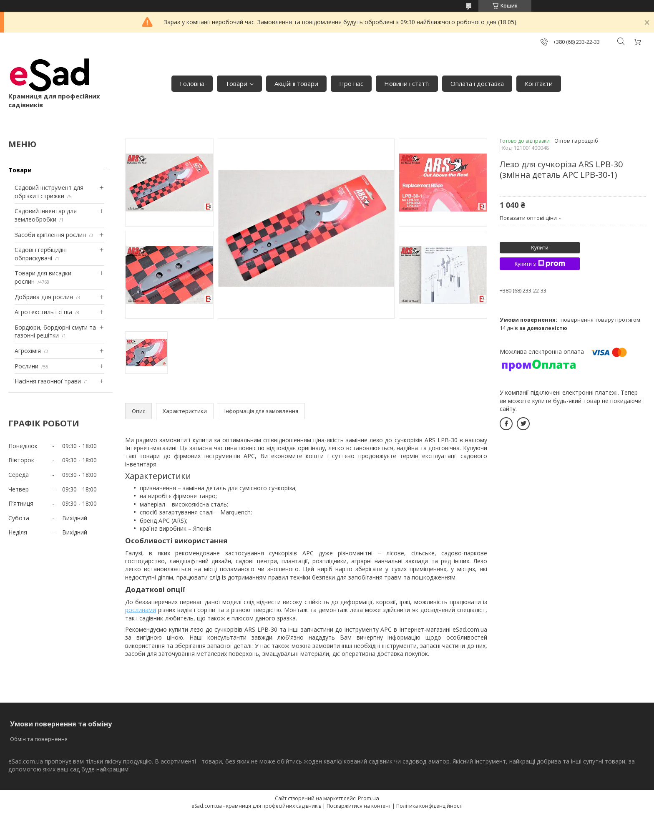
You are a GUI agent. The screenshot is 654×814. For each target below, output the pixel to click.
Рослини (26, 366)
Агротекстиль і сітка (43, 312)
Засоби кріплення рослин (50, 235)
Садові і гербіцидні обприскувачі (41, 254)
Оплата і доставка (477, 83)
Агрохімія (28, 351)
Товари (236, 83)
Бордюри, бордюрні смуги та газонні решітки (55, 331)
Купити (539, 247)
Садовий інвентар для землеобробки (46, 215)
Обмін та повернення (39, 739)
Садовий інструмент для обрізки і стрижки (49, 192)
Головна (192, 83)
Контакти (539, 83)
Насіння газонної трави (48, 381)
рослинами (140, 610)
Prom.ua (368, 798)
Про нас (351, 83)
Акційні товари (296, 83)
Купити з (539, 263)
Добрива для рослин (44, 297)
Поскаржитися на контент (359, 805)
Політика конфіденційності (429, 805)
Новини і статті (407, 83)
